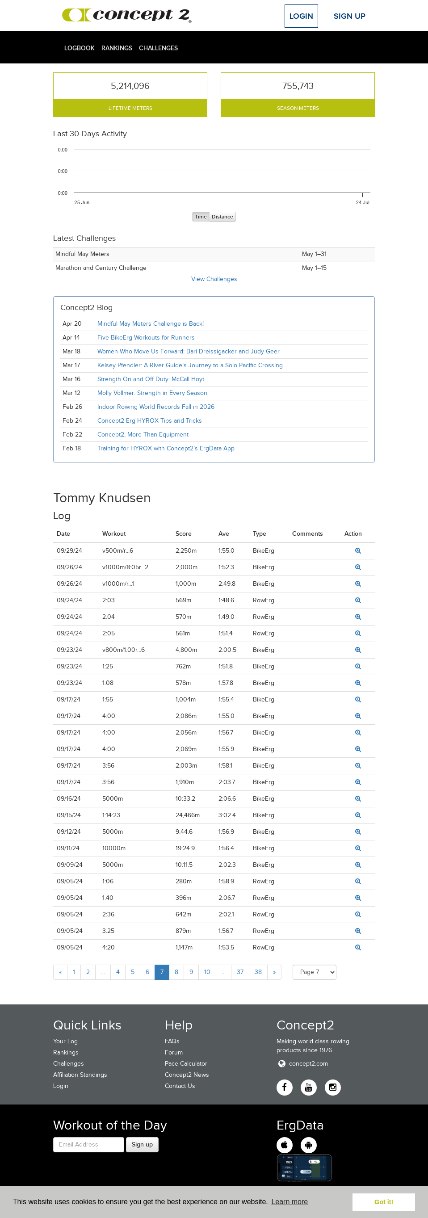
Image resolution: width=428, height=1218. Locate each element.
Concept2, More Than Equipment (143, 434)
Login (301, 16)
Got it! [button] (383, 1201)
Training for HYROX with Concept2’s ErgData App (166, 448)
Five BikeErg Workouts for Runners (146, 337)
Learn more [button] (289, 1201)
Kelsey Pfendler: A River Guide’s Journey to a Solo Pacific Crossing (190, 365)
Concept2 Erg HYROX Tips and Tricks (149, 420)
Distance (222, 217)
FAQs (172, 1041)
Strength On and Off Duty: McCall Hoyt (150, 379)
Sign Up (349, 16)
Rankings (116, 47)
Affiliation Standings (80, 1074)
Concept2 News (187, 1074)
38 (258, 972)
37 (240, 972)
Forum (174, 1052)
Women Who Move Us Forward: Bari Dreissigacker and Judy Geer (188, 351)
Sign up (142, 1144)
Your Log (65, 1041)
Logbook (79, 47)
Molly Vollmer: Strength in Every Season (152, 393)
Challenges (158, 47)
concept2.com (302, 1063)
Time (201, 217)
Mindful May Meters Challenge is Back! (150, 323)
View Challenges (214, 279)
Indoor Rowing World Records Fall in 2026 (155, 406)
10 (207, 972)
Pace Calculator (186, 1063)
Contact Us (180, 1086)
